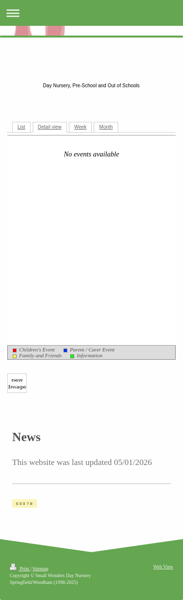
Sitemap (40, 568)
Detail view (49, 127)
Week (80, 127)
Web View (163, 566)
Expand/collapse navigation (91, 12)
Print (20, 568)
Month (106, 127)
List (21, 127)
